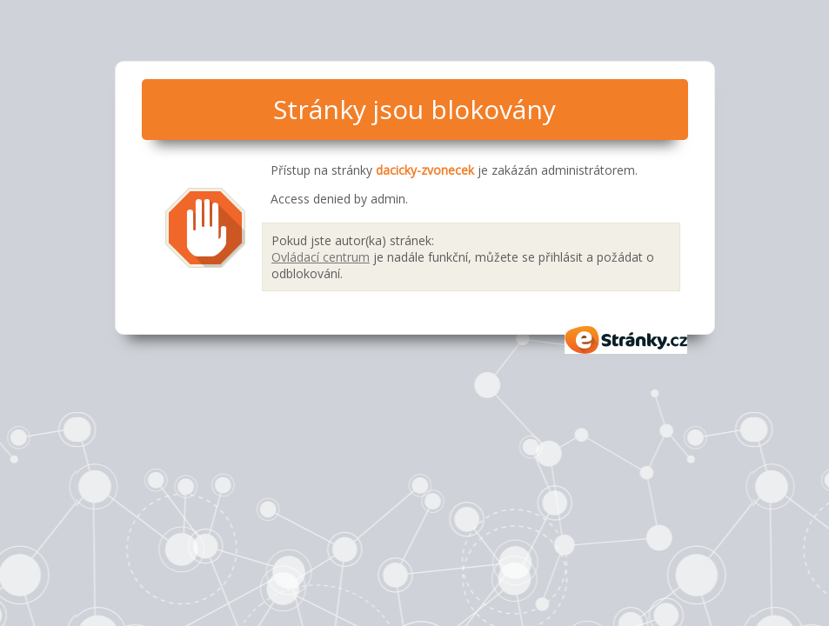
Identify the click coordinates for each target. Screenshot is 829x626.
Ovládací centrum (320, 257)
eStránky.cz (626, 340)
